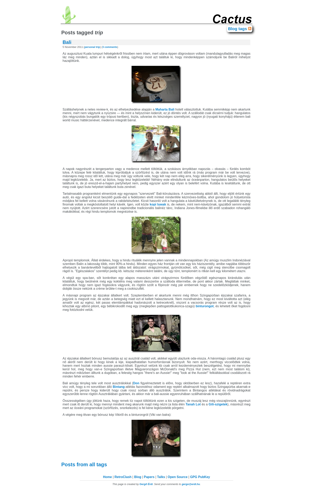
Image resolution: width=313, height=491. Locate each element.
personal (89, 46)
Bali (67, 42)
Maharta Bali (164, 109)
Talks (161, 477)
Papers (149, 477)
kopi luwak (158, 204)
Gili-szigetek (218, 404)
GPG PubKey (200, 477)
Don (136, 383)
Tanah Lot (193, 404)
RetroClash (123, 477)
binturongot (205, 306)
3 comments (109, 46)
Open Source (178, 477)
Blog (137, 477)
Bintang (119, 386)
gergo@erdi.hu (191, 484)
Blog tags (238, 28)
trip (98, 46)
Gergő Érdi (146, 484)
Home (107, 477)
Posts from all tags (85, 464)
